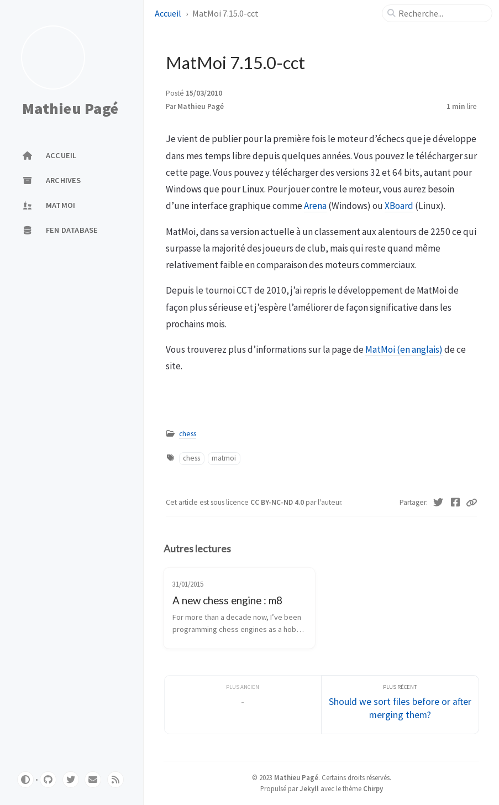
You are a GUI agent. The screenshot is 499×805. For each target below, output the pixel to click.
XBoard (399, 206)
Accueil (169, 13)
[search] (441, 13)
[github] (48, 779)
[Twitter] (438, 502)
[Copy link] (471, 502)
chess (187, 433)
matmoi (224, 458)
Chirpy (373, 788)
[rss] (115, 779)
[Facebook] (455, 502)
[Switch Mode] (25, 779)
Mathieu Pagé (70, 108)
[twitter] (70, 779)
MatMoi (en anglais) (404, 349)
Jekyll (309, 788)
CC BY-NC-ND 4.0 (278, 502)
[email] (93, 779)
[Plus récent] (400, 704)
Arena (315, 206)
